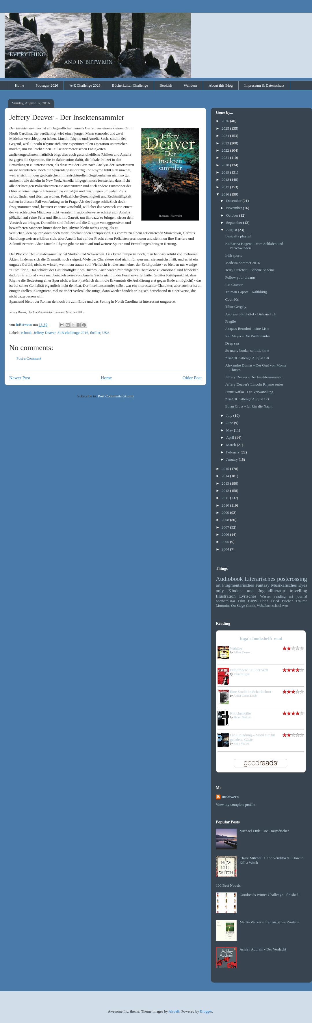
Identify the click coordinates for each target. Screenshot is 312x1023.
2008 (226, 520)
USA (105, 332)
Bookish (165, 85)
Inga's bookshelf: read (260, 638)
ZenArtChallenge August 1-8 (247, 358)
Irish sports (233, 255)
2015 (226, 468)
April (230, 437)
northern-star (225, 601)
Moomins (223, 605)
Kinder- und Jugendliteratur (257, 590)
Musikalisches (284, 585)
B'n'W (252, 601)
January (232, 459)
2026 (226, 121)
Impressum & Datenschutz (264, 85)
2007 (226, 527)
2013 (226, 483)
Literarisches (259, 578)
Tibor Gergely (235, 306)
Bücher (287, 601)
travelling (298, 590)
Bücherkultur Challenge (130, 85)
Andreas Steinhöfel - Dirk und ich (250, 314)
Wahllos (236, 648)
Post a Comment (28, 358)
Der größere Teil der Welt (249, 670)
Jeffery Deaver (44, 332)
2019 (226, 172)
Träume (301, 601)
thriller (95, 332)
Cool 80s (232, 299)
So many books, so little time (247, 350)
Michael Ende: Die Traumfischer (264, 831)
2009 (226, 512)
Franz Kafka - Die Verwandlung (249, 392)
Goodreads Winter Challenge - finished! (269, 894)
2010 (226, 505)
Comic (251, 605)
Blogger (206, 1011)
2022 (226, 150)
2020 (226, 165)
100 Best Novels (228, 885)
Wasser (265, 596)
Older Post (192, 377)
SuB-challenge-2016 (72, 332)
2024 (226, 135)
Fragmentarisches (238, 585)
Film (241, 601)
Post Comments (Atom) (116, 396)
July (229, 415)
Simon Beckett (242, 717)
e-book (26, 332)
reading (280, 596)
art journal (298, 596)
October (232, 215)
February (233, 452)
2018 (226, 179)
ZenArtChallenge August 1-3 (247, 399)
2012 (226, 490)
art (218, 585)
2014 (226, 476)
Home (19, 85)
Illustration (225, 596)
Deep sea (232, 343)
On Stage (238, 605)
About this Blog (221, 85)
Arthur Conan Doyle (245, 695)
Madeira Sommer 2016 (242, 263)
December (234, 200)
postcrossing (292, 578)
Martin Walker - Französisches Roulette (269, 922)
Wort (285, 605)
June (230, 423)
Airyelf (173, 1011)
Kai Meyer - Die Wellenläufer (247, 336)
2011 (226, 498)
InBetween (230, 797)
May (230, 430)
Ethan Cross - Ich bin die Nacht (248, 406)
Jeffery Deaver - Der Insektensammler (254, 377)
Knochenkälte (240, 713)
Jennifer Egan (242, 674)
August (232, 230)
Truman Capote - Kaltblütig (246, 292)
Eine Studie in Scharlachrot (250, 691)
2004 (226, 549)
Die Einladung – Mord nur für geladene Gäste (252, 737)
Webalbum (264, 606)
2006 (226, 534)
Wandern (190, 85)
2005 (226, 542)
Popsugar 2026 (47, 85)
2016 (226, 194)
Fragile (230, 321)
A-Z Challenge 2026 (85, 85)
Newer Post (19, 377)
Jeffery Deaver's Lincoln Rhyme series (254, 384)
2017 (226, 187)
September (234, 222)
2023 (226, 143)
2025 (226, 128)
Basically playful (237, 236)
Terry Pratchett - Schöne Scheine (249, 270)
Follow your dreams (240, 277)
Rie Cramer (233, 284)
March (231, 444)
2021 (226, 157)
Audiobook (229, 578)
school (276, 606)
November (234, 208)
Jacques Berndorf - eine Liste (247, 328)
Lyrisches (248, 596)
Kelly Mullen (241, 743)
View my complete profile (235, 804)
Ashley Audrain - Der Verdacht (262, 949)
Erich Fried (269, 601)
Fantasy (262, 585)
